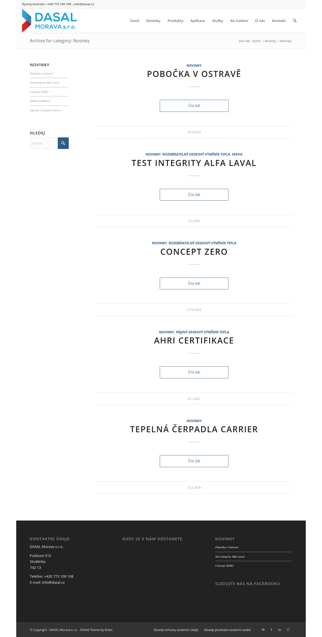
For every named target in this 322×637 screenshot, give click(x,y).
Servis (237, 154)
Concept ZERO (194, 251)
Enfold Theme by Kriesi (96, 630)
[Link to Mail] (263, 629)
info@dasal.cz (53, 582)
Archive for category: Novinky (60, 41)
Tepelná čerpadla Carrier (194, 429)
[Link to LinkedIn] (280, 629)
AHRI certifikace (194, 340)
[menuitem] (134, 21)
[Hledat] (294, 21)
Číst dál (194, 105)
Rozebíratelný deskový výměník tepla (196, 154)
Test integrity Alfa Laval (194, 162)
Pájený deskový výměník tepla (202, 332)
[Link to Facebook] (271, 629)
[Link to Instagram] (288, 629)
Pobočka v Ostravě (194, 73)
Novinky (194, 65)
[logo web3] (49, 21)
